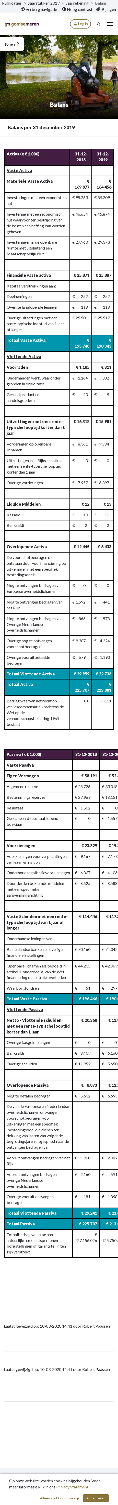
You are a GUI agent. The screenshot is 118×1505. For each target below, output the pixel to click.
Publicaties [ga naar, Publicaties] (12, 3)
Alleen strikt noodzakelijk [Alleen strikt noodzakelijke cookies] (60, 1498)
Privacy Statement (72, 1486)
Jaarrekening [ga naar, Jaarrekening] (77, 3)
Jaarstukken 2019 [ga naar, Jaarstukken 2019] (44, 3)
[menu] (110, 24)
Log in (80, 24)
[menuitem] (38, 9)
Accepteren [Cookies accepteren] (95, 1498)
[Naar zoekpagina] (99, 24)
